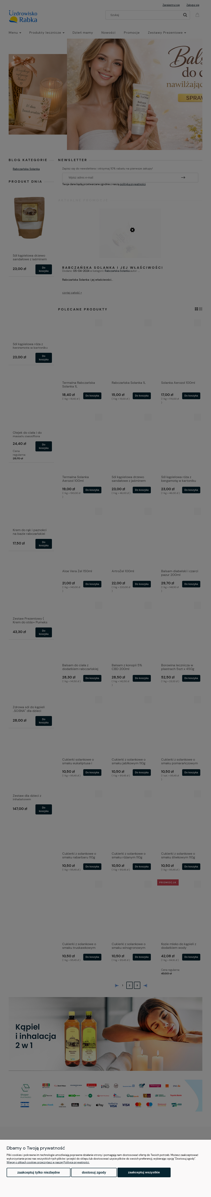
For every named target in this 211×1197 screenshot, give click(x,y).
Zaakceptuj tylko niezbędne (38, 1172)
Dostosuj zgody (94, 1172)
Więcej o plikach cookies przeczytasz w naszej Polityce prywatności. (48, 1162)
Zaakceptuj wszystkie (144, 1172)
